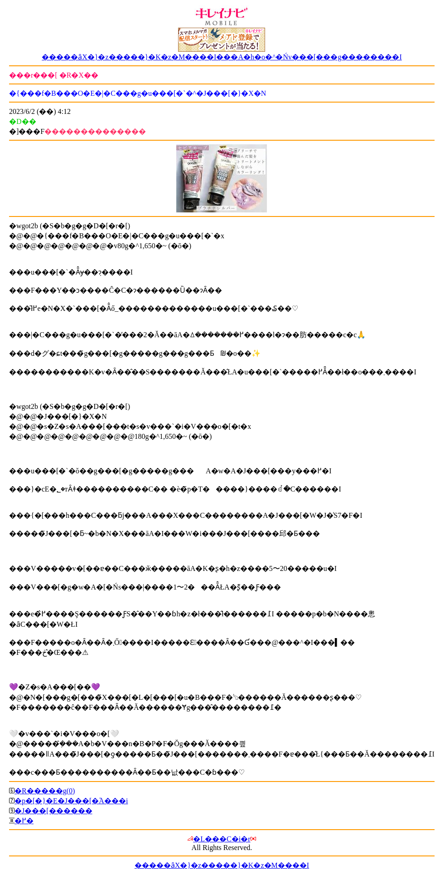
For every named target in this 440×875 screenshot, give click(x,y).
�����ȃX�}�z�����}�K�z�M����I (222, 865)
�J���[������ (53, 811)
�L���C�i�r (221, 839)
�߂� (24, 821)
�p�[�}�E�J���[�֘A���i (71, 801)
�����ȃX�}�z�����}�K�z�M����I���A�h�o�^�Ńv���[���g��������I (222, 57)
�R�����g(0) (45, 791)
